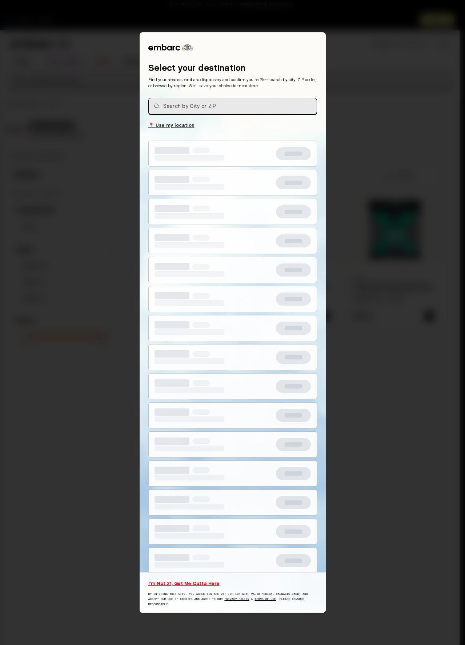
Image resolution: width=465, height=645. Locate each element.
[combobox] (232, 106)
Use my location (171, 124)
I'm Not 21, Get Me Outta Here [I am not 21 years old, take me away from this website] (184, 583)
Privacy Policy (236, 599)
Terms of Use (265, 599)
